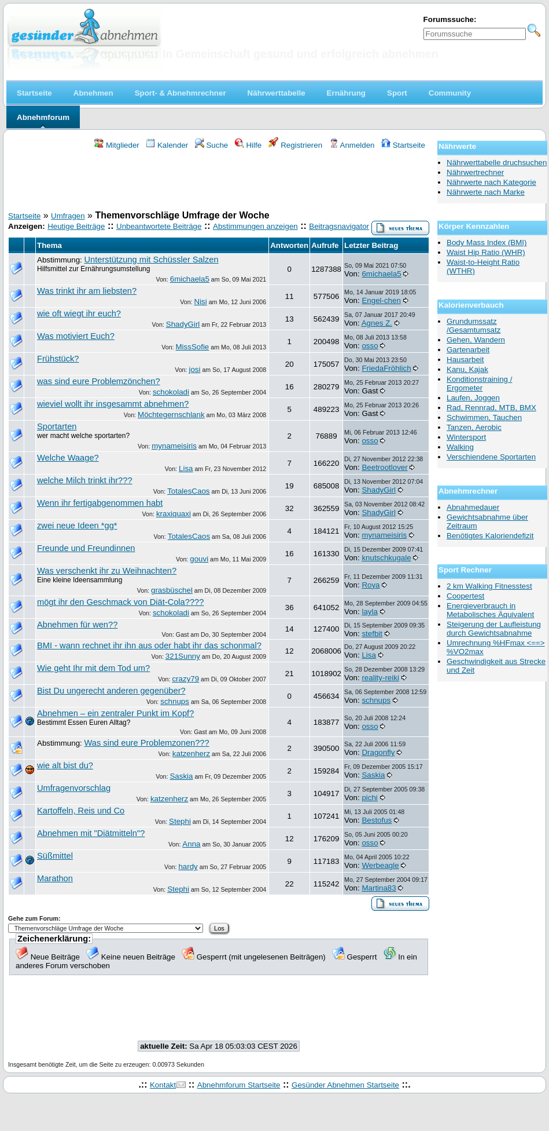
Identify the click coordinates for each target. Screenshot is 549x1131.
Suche (212, 145)
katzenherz (191, 753)
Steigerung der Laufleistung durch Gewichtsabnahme (494, 628)
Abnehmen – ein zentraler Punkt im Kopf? (115, 713)
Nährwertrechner (475, 172)
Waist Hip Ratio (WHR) (486, 252)
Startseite (403, 145)
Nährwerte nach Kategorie (491, 182)
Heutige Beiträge (76, 226)
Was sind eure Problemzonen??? (146, 742)
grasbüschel (172, 590)
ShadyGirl (183, 324)
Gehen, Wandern (476, 339)
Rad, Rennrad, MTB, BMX (491, 407)
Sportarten (56, 426)
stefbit (372, 633)
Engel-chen (381, 300)
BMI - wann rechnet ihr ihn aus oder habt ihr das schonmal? (149, 645)
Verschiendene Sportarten (491, 457)
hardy (187, 866)
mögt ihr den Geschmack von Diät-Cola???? (120, 602)
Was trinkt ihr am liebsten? (87, 290)
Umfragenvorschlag (73, 788)
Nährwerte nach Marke (486, 192)
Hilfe (248, 145)
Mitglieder (116, 145)
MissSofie (192, 346)
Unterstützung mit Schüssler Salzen (151, 259)
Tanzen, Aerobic (474, 427)
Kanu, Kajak (467, 369)
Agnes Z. (377, 323)
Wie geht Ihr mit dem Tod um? (93, 668)
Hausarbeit (465, 359)
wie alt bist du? (65, 765)
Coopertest (465, 596)
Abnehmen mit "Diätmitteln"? (91, 833)
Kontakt (163, 1085)
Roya (370, 585)
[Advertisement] (218, 182)
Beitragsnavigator (339, 226)
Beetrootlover (384, 467)
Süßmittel (55, 855)
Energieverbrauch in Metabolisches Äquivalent (490, 610)
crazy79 (185, 678)
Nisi (200, 301)
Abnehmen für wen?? (77, 624)
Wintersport (466, 437)
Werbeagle (380, 865)
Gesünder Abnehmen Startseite (345, 1085)
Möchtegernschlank (171, 414)
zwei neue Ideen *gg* (77, 525)
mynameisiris (174, 446)
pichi (369, 797)
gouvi (199, 558)
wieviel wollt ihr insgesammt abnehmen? (113, 403)
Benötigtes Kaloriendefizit (490, 535)
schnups (174, 701)
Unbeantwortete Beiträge (158, 226)
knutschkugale (386, 557)
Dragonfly (378, 752)
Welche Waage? (68, 457)
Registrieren (295, 145)
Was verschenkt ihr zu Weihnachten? (106, 570)
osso (370, 345)
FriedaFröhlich (386, 368)
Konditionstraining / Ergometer (479, 383)
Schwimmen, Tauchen (484, 417)
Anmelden (352, 145)
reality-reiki (380, 677)
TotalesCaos (188, 491)
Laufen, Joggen (473, 397)
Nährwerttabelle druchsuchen (497, 162)
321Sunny (182, 656)
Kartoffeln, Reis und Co (80, 810)
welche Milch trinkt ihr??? (84, 480)
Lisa (186, 468)
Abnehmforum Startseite (239, 1085)
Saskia (181, 776)
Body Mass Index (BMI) (487, 242)
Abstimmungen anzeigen (255, 226)
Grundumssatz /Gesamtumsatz (473, 325)
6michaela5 (189, 279)
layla (369, 611)
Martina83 (379, 888)
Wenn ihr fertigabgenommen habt (100, 503)
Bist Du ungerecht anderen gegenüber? (111, 690)
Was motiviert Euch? (76, 336)
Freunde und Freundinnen (86, 548)
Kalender (167, 145)
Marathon (55, 878)
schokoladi (171, 392)
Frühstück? (58, 358)
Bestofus (377, 820)
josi (194, 369)
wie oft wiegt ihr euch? (79, 313)
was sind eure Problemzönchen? (98, 381)
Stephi (180, 821)
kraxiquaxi (173, 513)
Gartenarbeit (468, 349)
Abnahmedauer (473, 507)
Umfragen (68, 215)
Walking (460, 447)
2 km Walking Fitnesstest (489, 586)
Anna (191, 844)
